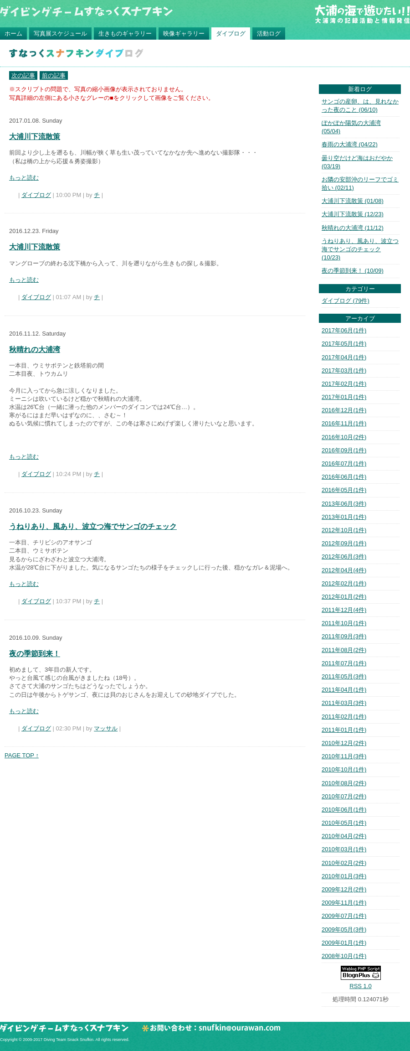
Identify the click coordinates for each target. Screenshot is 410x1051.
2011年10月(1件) (344, 623)
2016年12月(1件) (344, 410)
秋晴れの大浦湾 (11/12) (353, 227)
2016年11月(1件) (344, 423)
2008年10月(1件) (344, 956)
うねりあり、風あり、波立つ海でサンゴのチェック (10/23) (360, 249)
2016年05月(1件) (344, 490)
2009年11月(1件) (344, 902)
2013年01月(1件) (344, 516)
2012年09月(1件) (344, 543)
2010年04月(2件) (344, 836)
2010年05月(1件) (344, 822)
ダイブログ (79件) (345, 300)
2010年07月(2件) (344, 796)
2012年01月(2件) (344, 596)
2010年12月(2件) (344, 743)
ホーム (13, 33)
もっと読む (24, 177)
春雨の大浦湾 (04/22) (350, 144)
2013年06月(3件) (344, 503)
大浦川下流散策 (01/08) (353, 200)
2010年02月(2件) (344, 862)
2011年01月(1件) (344, 729)
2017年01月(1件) (344, 396)
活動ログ (269, 33)
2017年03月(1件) (344, 370)
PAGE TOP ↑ (22, 755)
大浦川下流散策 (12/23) (353, 214)
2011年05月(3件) (344, 676)
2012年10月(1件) (344, 530)
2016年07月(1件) (344, 463)
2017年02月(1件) (344, 383)
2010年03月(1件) (344, 849)
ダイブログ (231, 33)
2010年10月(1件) (344, 769)
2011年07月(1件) (344, 663)
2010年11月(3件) (344, 756)
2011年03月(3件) (344, 702)
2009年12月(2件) (344, 889)
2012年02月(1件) (344, 583)
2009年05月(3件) (344, 929)
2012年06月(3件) (344, 556)
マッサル (106, 728)
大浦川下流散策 (34, 136)
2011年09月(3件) (344, 636)
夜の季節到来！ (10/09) (353, 270)
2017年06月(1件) (344, 330)
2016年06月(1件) (344, 476)
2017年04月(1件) (344, 357)
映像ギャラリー (184, 33)
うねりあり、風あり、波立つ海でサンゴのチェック (93, 526)
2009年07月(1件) (344, 915)
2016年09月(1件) (344, 450)
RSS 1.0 (360, 986)
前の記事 (54, 75)
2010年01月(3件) (344, 876)
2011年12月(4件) (344, 609)
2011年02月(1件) (344, 716)
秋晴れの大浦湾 (34, 349)
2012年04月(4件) (344, 570)
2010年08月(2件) (344, 783)
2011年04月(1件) (344, 689)
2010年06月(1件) (344, 809)
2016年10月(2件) (344, 437)
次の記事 (23, 75)
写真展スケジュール (60, 33)
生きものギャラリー (125, 33)
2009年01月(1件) (344, 942)
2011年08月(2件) (344, 650)
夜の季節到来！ (34, 654)
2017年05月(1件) (344, 343)
